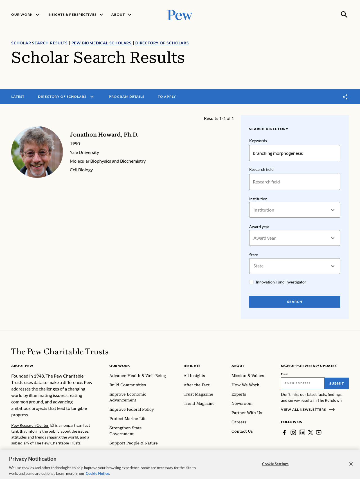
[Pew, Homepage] (180, 14)
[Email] (303, 383)
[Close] (351, 466)
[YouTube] (318, 432)
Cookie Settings (275, 466)
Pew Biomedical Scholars (101, 42)
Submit (336, 383)
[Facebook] (284, 432)
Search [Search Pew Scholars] (294, 301)
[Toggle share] (345, 97)
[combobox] (253, 210)
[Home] (59, 351)
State (253, 254)
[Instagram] (293, 432)
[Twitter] (310, 432)
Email (285, 374)
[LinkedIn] (302, 432)
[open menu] (92, 96)
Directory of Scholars (162, 42)
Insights (192, 366)
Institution (258, 198)
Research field (261, 169)
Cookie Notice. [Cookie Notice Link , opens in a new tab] (98, 476)
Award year (259, 226)
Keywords (258, 140)
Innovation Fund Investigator (281, 282)
